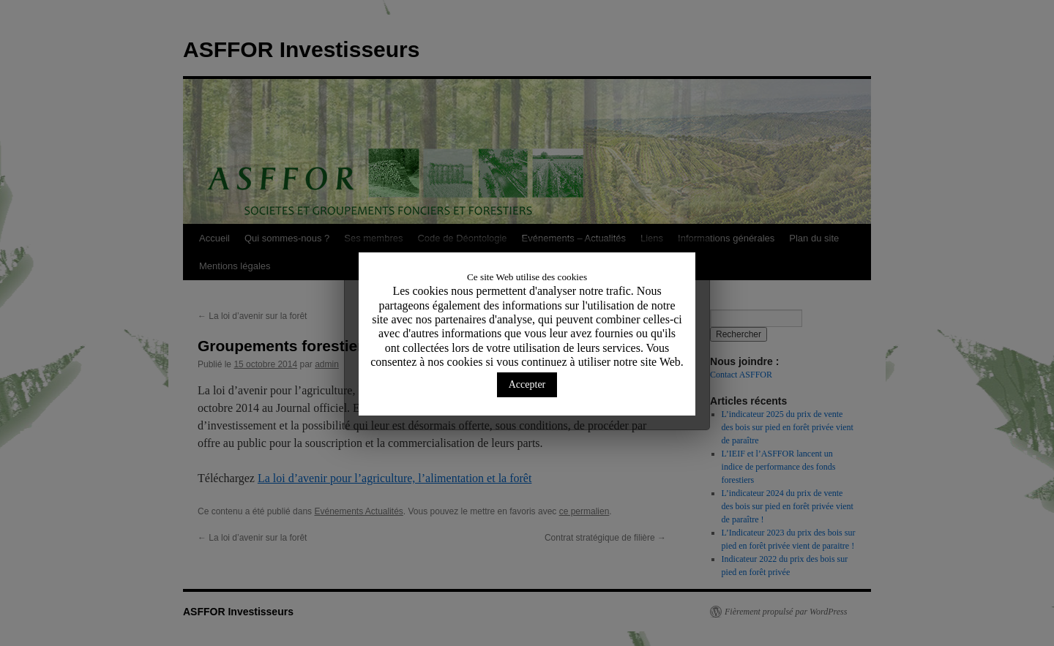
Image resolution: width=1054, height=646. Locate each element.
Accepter (527, 384)
